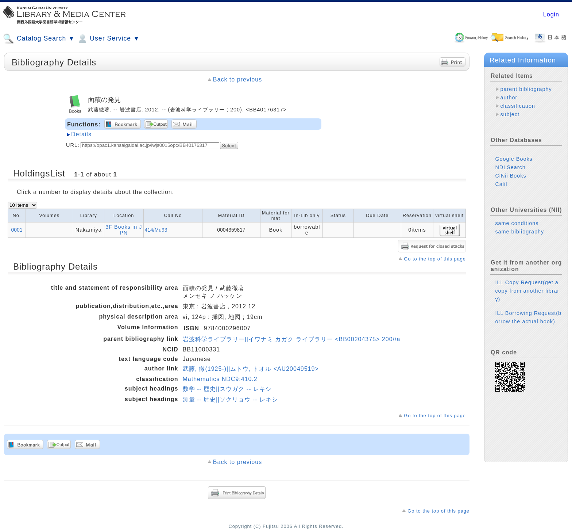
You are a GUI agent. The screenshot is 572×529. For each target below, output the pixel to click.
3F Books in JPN (123, 230)
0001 (17, 230)
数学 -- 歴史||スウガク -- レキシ (227, 389)
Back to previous (237, 79)
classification (517, 106)
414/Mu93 (156, 230)
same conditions (516, 223)
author (508, 97)
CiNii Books (510, 176)
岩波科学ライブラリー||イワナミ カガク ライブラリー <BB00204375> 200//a (292, 339)
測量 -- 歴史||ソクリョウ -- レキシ (230, 399)
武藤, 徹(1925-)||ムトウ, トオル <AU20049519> (251, 369)
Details (81, 134)
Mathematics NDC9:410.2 (220, 379)
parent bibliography (526, 89)
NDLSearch (510, 167)
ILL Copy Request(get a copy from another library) (527, 290)
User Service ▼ (108, 38)
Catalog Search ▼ (39, 38)
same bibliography (519, 232)
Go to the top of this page (435, 259)
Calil (501, 184)
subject (509, 114)
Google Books (513, 159)
